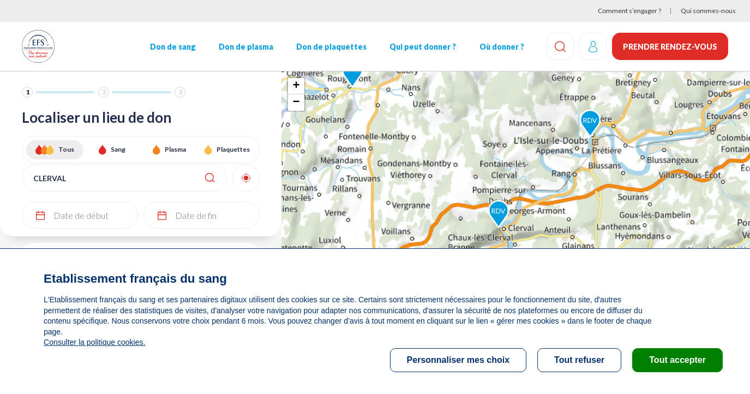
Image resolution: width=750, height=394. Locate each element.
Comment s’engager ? (629, 11)
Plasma (175, 149)
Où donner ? (501, 46)
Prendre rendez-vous (670, 46)
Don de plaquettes (331, 46)
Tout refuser (579, 360)
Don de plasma (246, 46)
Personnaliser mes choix (458, 360)
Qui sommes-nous (708, 11)
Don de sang (173, 46)
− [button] (296, 102)
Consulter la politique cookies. (94, 342)
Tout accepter (677, 360)
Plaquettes (233, 149)
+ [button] (296, 86)
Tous (66, 149)
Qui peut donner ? (422, 46)
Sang (118, 149)
